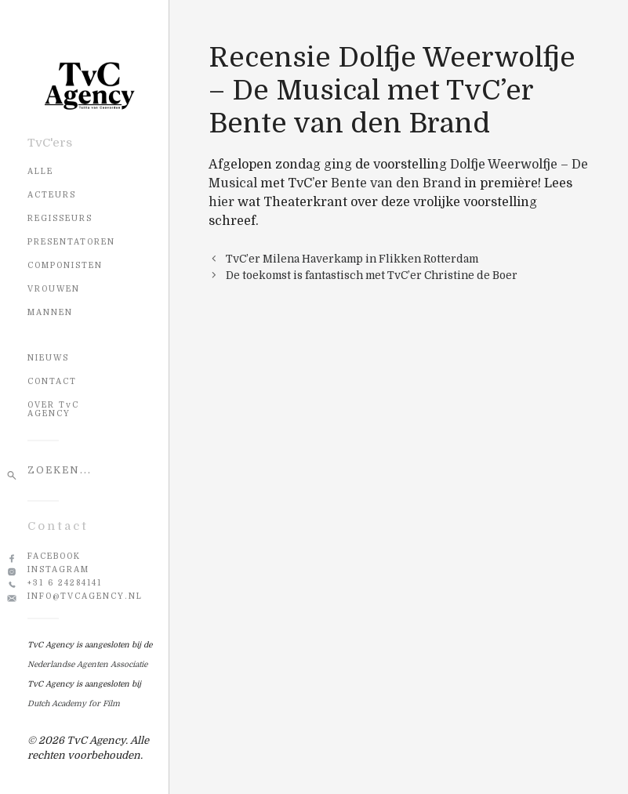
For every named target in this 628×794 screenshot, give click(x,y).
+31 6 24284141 (64, 582)
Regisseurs (60, 218)
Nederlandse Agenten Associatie (87, 664)
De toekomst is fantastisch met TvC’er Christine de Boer (371, 275)
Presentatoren (71, 241)
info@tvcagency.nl (85, 596)
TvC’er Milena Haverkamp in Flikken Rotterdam (352, 259)
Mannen (50, 312)
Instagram (58, 569)
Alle (40, 171)
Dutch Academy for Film (73, 703)
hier (221, 202)
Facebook (54, 556)
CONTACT (52, 381)
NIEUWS (48, 357)
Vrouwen (53, 289)
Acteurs (51, 194)
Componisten (65, 265)
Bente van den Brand (396, 183)
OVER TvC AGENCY (53, 409)
